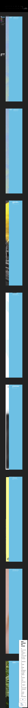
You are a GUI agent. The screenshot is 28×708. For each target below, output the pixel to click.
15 (13, 8)
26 (19, 8)
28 (20, 8)
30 (21, 8)
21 (16, 8)
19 (15, 8)
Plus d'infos (22, 704)
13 (12, 8)
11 (11, 8)
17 (14, 8)
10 (10, 8)
